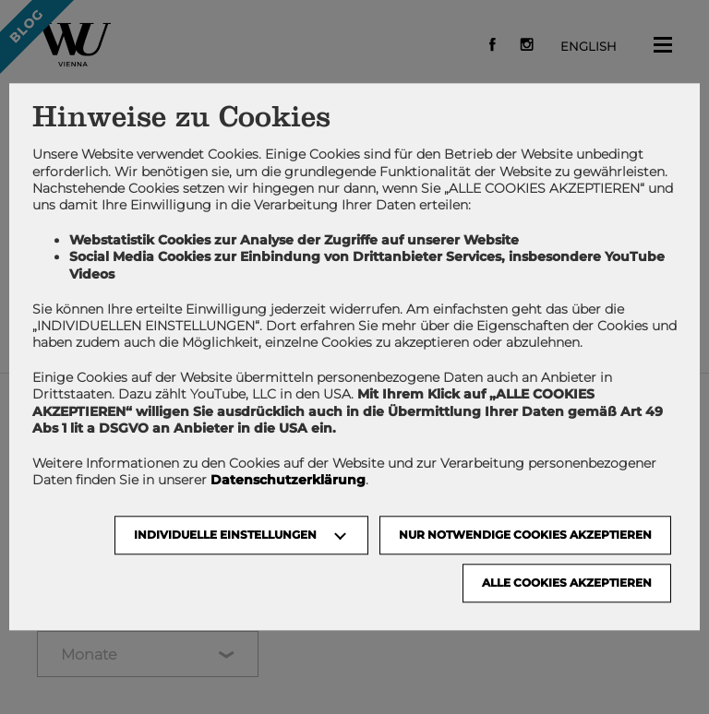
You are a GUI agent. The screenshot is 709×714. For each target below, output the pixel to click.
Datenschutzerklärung (288, 480)
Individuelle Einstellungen (225, 535)
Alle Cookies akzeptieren (567, 583)
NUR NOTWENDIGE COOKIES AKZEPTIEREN (525, 535)
